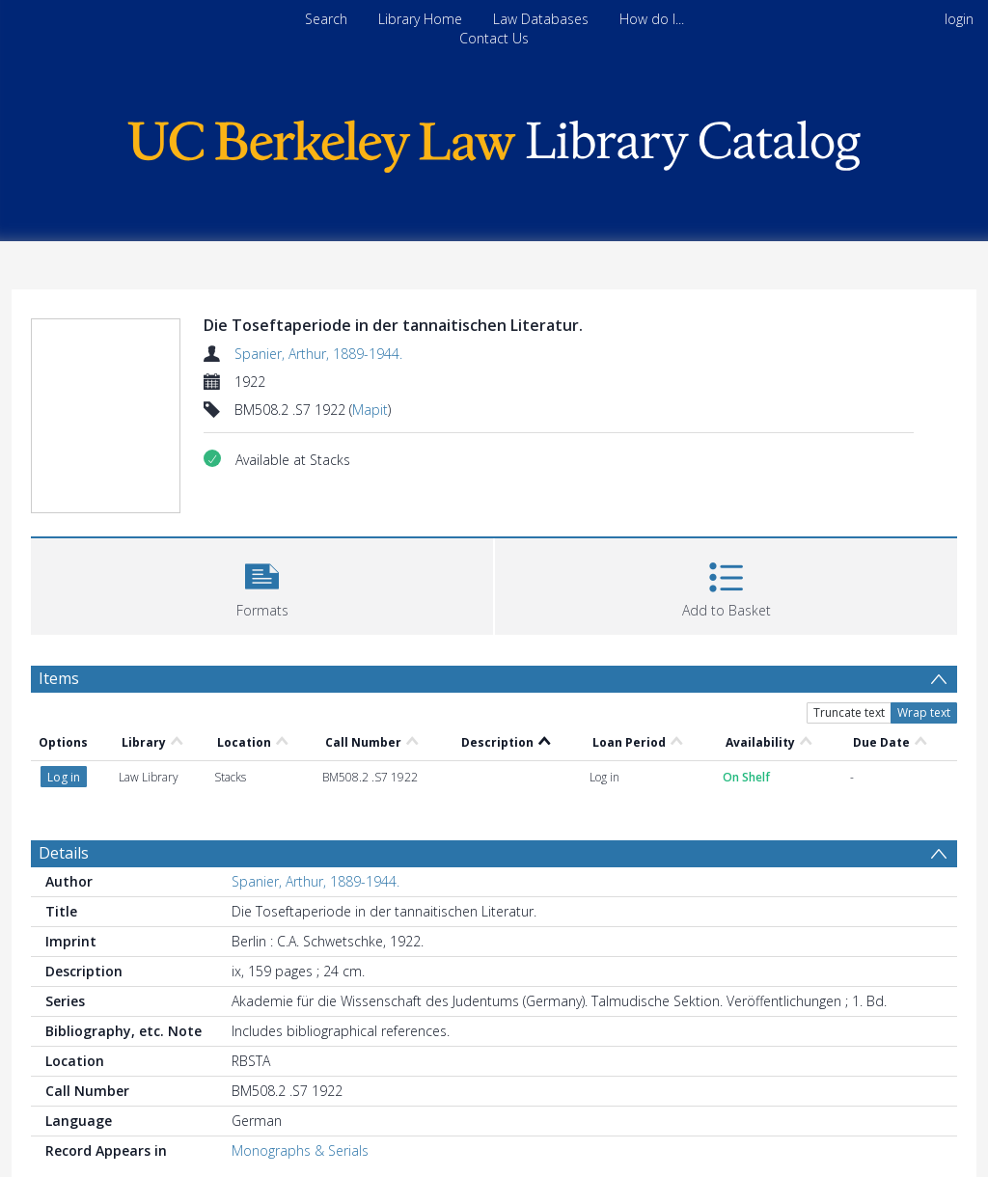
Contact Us (494, 38)
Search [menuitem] (326, 19)
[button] (262, 584)
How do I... (651, 19)
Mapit (370, 409)
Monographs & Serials (300, 1150)
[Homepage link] (494, 141)
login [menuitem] (959, 19)
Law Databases (541, 19)
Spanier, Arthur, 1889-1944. (318, 353)
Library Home (420, 19)
